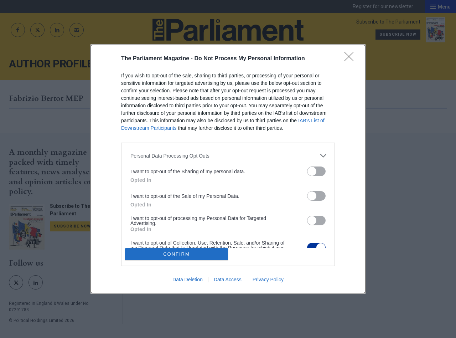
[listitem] (228, 155)
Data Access (228, 279)
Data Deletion (187, 279)
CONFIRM (176, 254)
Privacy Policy (268, 279)
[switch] (316, 171)
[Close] (351, 59)
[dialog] (228, 169)
